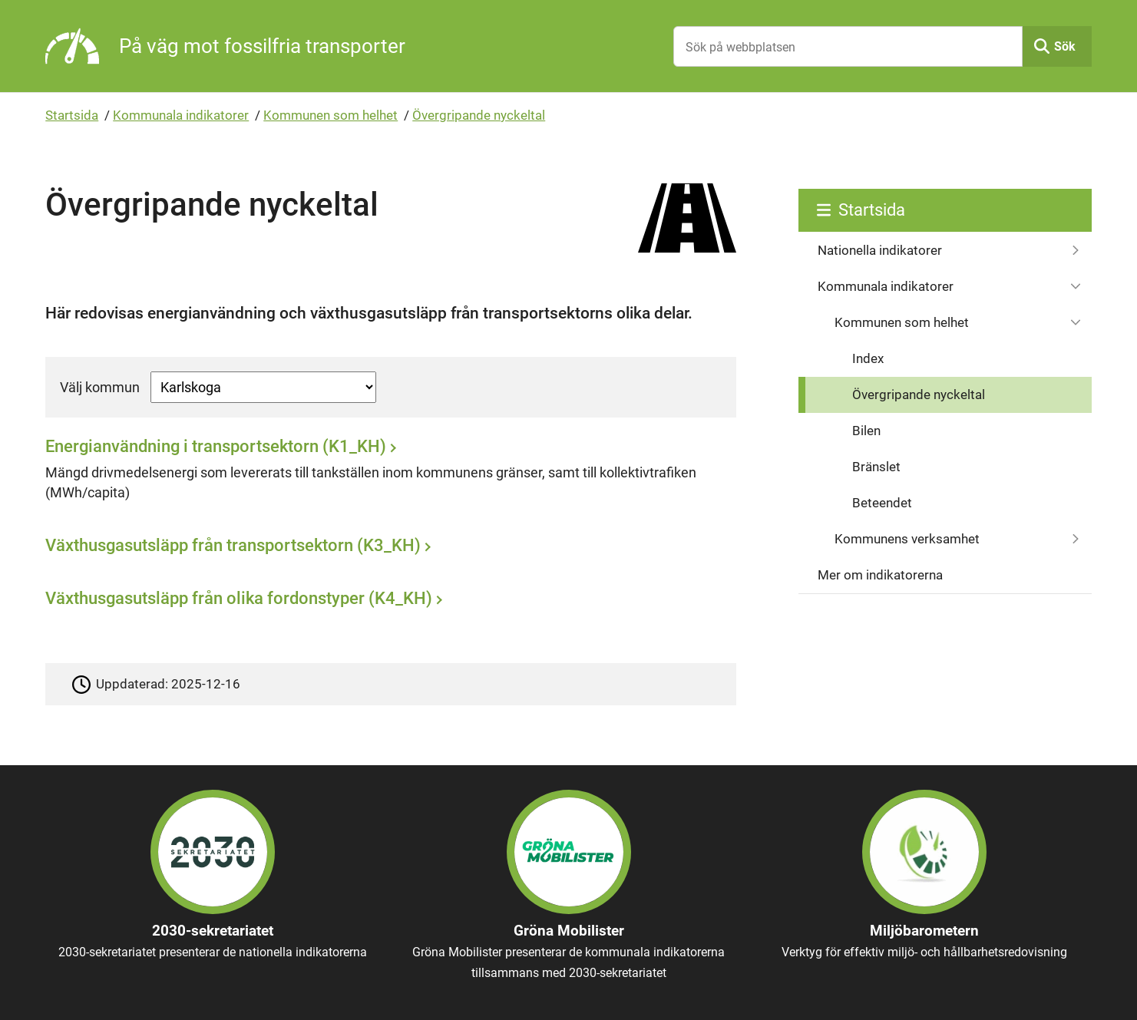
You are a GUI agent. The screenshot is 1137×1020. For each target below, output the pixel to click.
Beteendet (882, 502)
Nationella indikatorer (880, 250)
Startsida (71, 115)
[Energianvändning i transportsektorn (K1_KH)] (386, 474)
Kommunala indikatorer (181, 115)
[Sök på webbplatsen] (848, 46)
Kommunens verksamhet (907, 538)
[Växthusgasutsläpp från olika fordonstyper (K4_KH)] (386, 602)
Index (868, 358)
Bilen (866, 430)
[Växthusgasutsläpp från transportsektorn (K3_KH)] (386, 550)
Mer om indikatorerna (880, 575)
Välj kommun (100, 387)
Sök (1065, 46)
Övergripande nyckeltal (478, 115)
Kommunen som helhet (330, 115)
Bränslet (876, 466)
